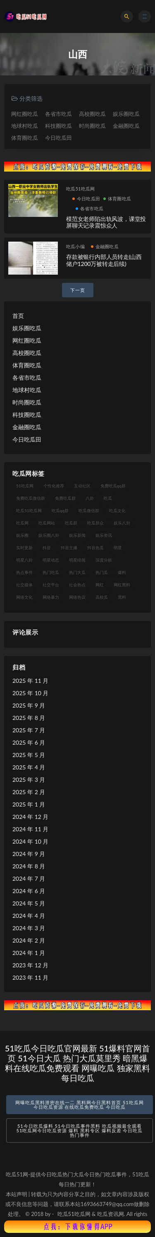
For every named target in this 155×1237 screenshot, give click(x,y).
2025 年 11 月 (30, 680)
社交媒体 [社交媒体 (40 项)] (24, 584)
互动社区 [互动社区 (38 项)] (82, 485)
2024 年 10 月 (30, 841)
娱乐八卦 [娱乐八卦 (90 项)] (122, 522)
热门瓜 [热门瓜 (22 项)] (101, 572)
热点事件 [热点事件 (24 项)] (24, 572)
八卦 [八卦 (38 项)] (90, 498)
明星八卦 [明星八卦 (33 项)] (24, 559)
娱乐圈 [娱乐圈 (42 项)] (22, 535)
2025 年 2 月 (28, 791)
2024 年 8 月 (28, 866)
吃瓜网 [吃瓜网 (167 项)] (22, 522)
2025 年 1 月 (28, 804)
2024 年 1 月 (28, 952)
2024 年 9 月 (28, 853)
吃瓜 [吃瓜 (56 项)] (108, 498)
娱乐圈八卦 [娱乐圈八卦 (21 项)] (48, 535)
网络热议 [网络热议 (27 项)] (77, 597)
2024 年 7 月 (28, 878)
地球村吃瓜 (24, 125)
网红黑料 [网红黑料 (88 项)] (122, 584)
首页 (18, 315)
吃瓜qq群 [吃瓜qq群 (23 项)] (60, 510)
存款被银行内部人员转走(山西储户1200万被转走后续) (104, 260)
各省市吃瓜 (58, 114)
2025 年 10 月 (30, 692)
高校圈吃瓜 (92, 114)
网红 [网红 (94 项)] (99, 584)
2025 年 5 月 (28, 754)
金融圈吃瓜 (126, 125)
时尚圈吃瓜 (92, 125)
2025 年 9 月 (28, 705)
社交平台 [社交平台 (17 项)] (51, 584)
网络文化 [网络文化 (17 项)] (24, 597)
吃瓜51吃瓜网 (80, 188)
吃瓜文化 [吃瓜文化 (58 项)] (117, 510)
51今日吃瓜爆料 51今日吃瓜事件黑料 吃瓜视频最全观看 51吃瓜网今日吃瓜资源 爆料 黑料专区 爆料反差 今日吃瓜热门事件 (80, 1130)
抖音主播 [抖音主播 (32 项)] (69, 547)
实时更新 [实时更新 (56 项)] (24, 547)
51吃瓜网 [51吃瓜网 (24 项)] (24, 485)
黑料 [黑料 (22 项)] (122, 597)
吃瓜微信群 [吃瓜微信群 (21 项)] (89, 510)
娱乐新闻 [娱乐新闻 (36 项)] (77, 535)
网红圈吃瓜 (24, 114)
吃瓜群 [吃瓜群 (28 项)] (71, 522)
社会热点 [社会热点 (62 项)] (77, 584)
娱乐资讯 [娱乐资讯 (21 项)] (103, 535)
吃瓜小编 (75, 246)
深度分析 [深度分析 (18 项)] (103, 559)
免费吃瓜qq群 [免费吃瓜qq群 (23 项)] (113, 485)
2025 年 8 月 (28, 717)
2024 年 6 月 (28, 890)
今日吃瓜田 (58, 137)
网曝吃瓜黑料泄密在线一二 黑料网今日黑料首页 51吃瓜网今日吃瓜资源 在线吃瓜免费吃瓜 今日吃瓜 (79, 1105)
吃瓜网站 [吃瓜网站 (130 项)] (46, 522)
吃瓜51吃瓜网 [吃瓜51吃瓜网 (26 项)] (29, 510)
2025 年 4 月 (28, 767)
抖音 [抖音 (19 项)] (47, 547)
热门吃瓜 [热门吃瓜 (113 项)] (51, 572)
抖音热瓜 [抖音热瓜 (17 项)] (95, 547)
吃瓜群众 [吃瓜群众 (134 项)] (95, 522)
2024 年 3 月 (28, 927)
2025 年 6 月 (28, 742)
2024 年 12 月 (30, 816)
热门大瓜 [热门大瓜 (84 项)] (77, 572)
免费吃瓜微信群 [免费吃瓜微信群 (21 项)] (30, 498)
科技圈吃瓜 (58, 125)
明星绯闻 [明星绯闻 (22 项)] (77, 559)
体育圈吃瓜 (24, 137)
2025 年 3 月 (28, 779)
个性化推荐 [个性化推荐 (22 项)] (53, 485)
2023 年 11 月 (30, 977)
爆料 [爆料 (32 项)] (122, 572)
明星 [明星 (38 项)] (118, 547)
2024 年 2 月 (28, 940)
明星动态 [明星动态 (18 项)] (51, 559)
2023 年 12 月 (30, 965)
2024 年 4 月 (28, 915)
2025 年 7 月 (28, 730)
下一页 (77, 290)
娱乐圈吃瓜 (126, 114)
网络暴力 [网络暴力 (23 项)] (51, 597)
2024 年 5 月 (28, 903)
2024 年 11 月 (30, 829)
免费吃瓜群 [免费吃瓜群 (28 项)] (65, 498)
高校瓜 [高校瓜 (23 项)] (101, 597)
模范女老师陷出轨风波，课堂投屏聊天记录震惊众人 (106, 222)
